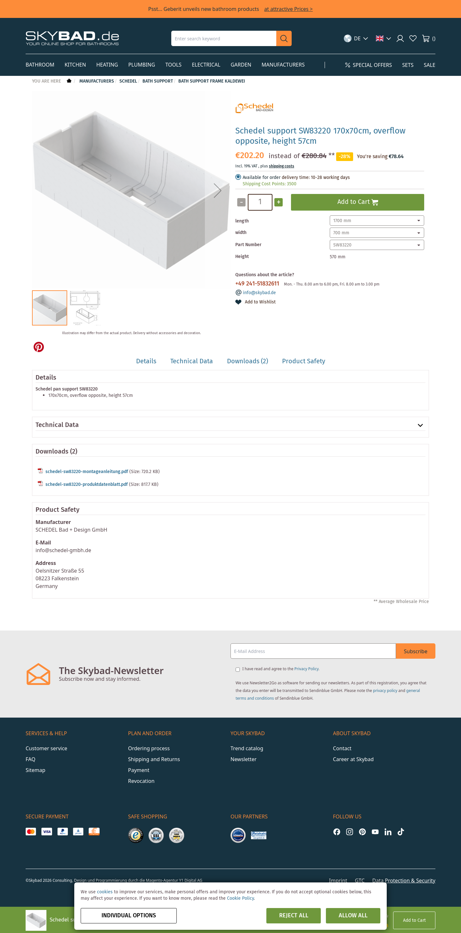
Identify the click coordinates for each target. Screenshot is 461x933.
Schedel (128, 81)
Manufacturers (96, 81)
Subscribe (415, 651)
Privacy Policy (307, 669)
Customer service (46, 748)
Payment (138, 770)
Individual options (128, 915)
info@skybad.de (259, 292)
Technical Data (57, 425)
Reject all (293, 915)
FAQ (30, 759)
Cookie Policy (240, 898)
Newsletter (243, 759)
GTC (359, 880)
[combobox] (223, 38)
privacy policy (385, 690)
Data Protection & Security (403, 880)
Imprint (338, 880)
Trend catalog (246, 748)
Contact (342, 748)
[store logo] (72, 38)
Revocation (141, 780)
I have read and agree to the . (280, 669)
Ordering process (149, 748)
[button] (356, 38)
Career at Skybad (353, 759)
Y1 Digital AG (191, 880)
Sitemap (35, 770)
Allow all (353, 915)
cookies (105, 892)
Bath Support (157, 81)
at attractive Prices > (288, 9)
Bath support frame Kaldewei (211, 81)
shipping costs (281, 166)
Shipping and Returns (154, 759)
